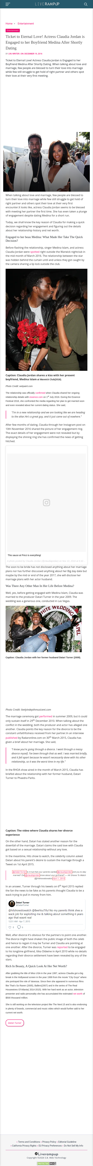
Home (9, 23)
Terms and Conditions (29, 1142)
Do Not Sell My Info (73, 1145)
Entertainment (26, 23)
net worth (77, 993)
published (11, 738)
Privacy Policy (49, 1142)
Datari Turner (14, 1022)
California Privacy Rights (24, 1145)
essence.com (36, 397)
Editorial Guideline (67, 1142)
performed (45, 716)
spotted (34, 252)
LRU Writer (13, 54)
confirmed (40, 393)
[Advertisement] (46, 104)
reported (62, 947)
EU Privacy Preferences (50, 1145)
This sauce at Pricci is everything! (24, 555)
